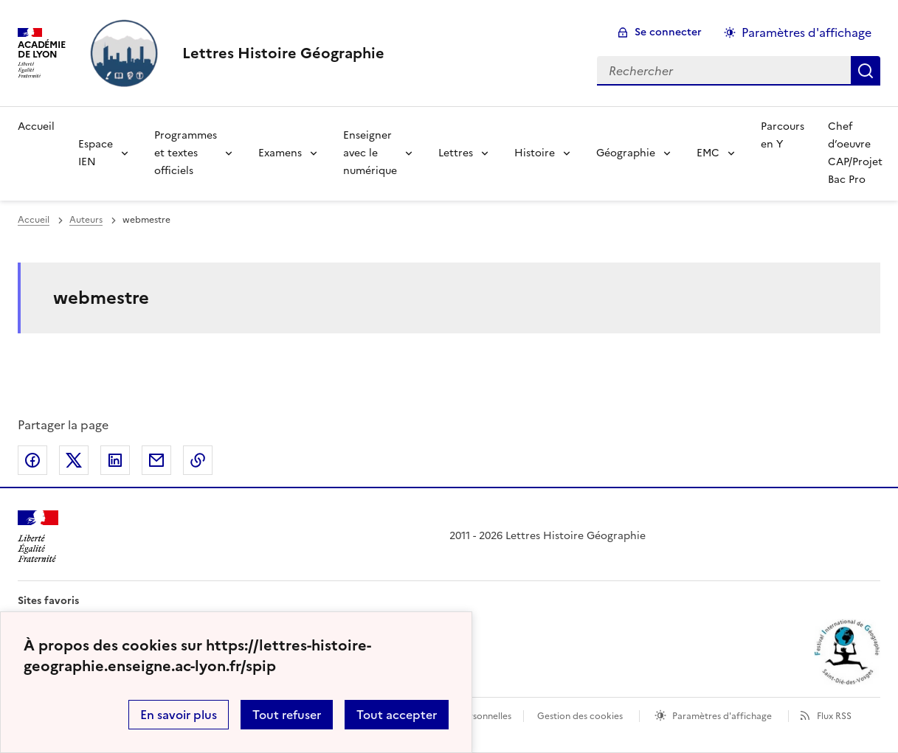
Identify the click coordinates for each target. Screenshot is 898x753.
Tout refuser (286, 714)
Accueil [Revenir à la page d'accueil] (36, 126)
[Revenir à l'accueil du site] (38, 536)
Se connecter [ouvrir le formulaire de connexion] (668, 32)
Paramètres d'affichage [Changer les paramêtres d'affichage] (806, 32)
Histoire (534, 153)
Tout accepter (396, 714)
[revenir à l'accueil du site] (283, 53)
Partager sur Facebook (32, 460)
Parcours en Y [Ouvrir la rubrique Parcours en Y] (782, 135)
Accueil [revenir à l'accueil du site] (33, 219)
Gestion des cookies (580, 716)
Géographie (625, 153)
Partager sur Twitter (74, 460)
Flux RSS (834, 716)
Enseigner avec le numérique (370, 153)
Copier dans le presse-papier (198, 460)
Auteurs (86, 219)
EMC (708, 153)
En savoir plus (178, 714)
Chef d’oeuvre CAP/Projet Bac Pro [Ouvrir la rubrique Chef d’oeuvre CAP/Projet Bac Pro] (855, 153)
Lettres (455, 153)
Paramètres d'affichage (722, 716)
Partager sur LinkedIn (115, 460)
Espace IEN (95, 153)
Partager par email (156, 460)
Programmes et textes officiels (185, 153)
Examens (280, 153)
